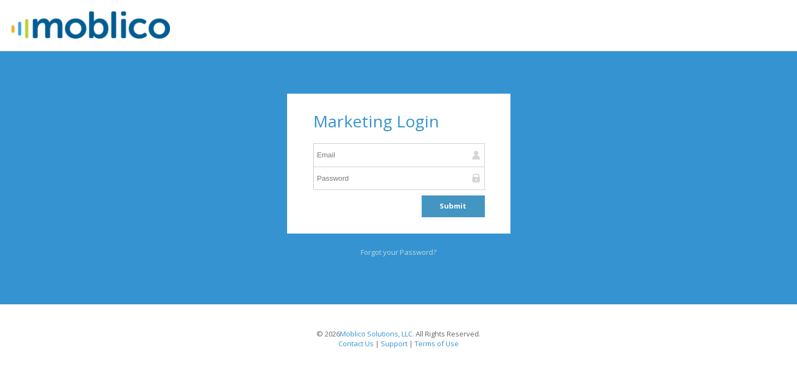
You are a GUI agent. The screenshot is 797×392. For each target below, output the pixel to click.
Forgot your (397, 252)
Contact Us (356, 343)
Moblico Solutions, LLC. (377, 334)
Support (394, 343)
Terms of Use (437, 343)
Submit (453, 206)
